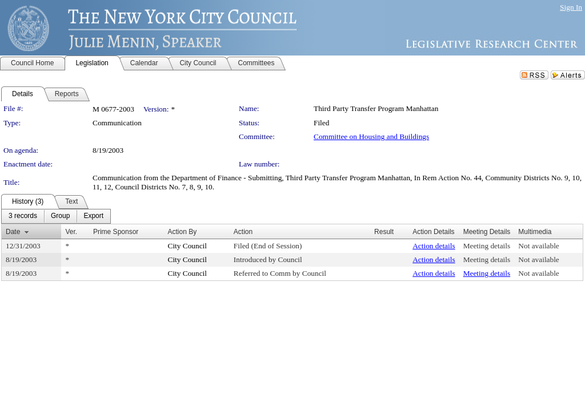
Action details (433, 245)
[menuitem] (23, 216)
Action (243, 232)
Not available (538, 245)
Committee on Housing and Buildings (371, 136)
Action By (182, 232)
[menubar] (56, 216)
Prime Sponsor (115, 232)
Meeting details (487, 245)
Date (13, 232)
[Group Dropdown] (60, 216)
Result (384, 232)
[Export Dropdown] (93, 216)
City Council (187, 245)
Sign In (571, 7)
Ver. (71, 232)
